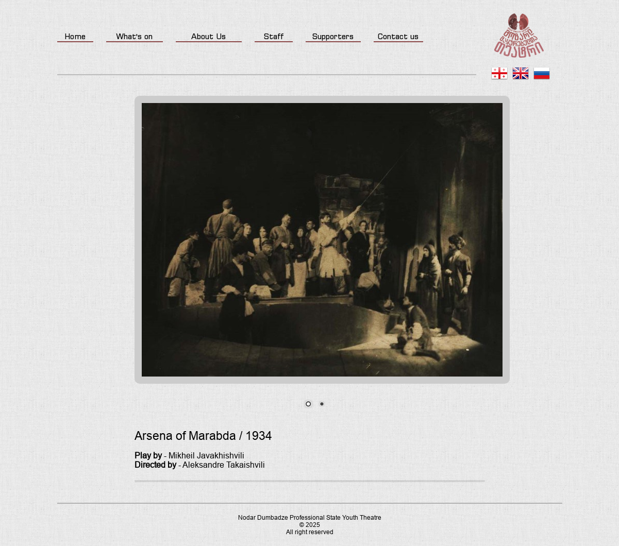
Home (75, 36)
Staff (273, 36)
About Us (208, 36)
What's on (134, 36)
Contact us (398, 36)
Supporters (333, 36)
